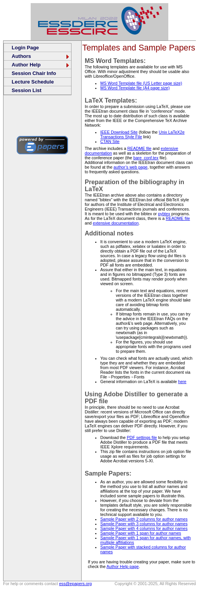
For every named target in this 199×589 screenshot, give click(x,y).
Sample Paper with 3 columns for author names (143, 523)
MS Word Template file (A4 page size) (134, 87)
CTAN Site (110, 141)
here (182, 381)
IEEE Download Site (119, 132)
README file (139, 148)
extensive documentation (116, 223)
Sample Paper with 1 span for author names (140, 533)
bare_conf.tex (146, 157)
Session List (27, 90)
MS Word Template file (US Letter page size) (141, 83)
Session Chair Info (34, 73)
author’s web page (130, 167)
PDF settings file (142, 437)
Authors (41, 56)
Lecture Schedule (33, 82)
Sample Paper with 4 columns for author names (143, 528)
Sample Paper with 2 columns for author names (143, 519)
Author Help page (122, 566)
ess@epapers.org (75, 583)
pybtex (164, 213)
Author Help (41, 65)
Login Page (25, 48)
